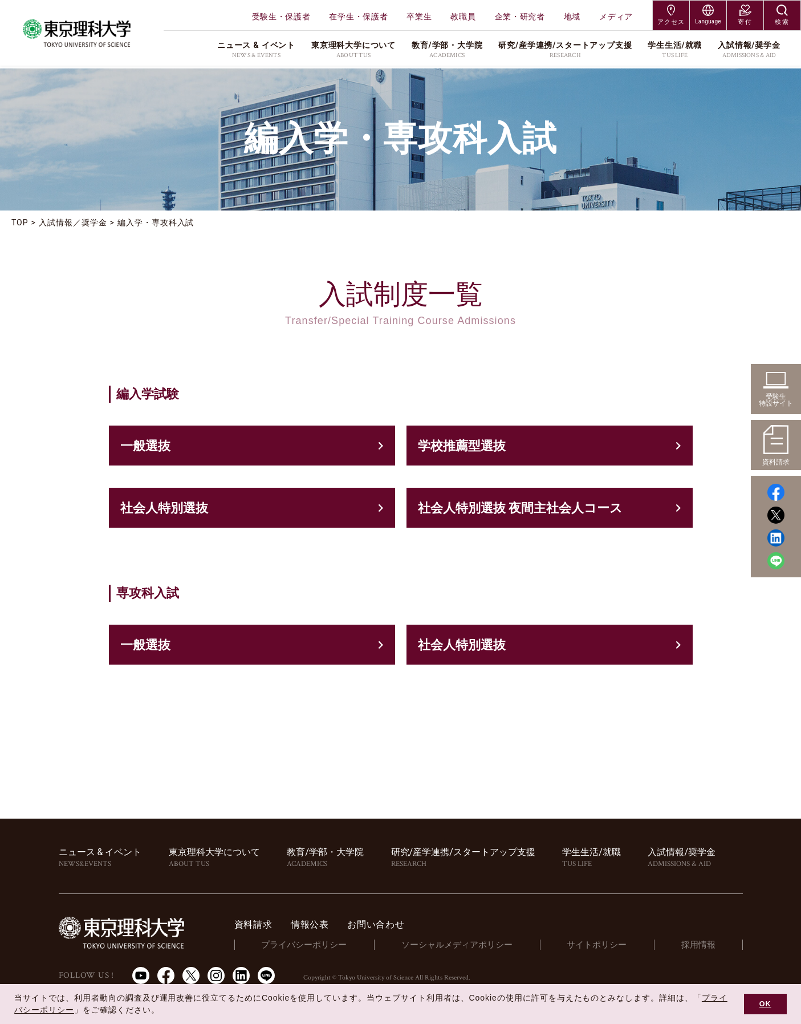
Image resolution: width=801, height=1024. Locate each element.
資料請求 (253, 924)
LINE (266, 975)
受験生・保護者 (281, 16)
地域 (572, 16)
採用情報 (698, 945)
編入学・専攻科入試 (155, 222)
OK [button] (765, 1004)
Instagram (216, 975)
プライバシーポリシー (304, 945)
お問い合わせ (376, 924)
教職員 (462, 16)
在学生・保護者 (358, 16)
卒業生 (419, 16)
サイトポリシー (597, 945)
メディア (616, 16)
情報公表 (310, 924)
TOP (20, 222)
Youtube (140, 975)
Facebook (165, 975)
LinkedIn (241, 975)
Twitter (191, 975)
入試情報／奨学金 (73, 222)
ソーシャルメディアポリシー (457, 945)
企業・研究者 (520, 16)
